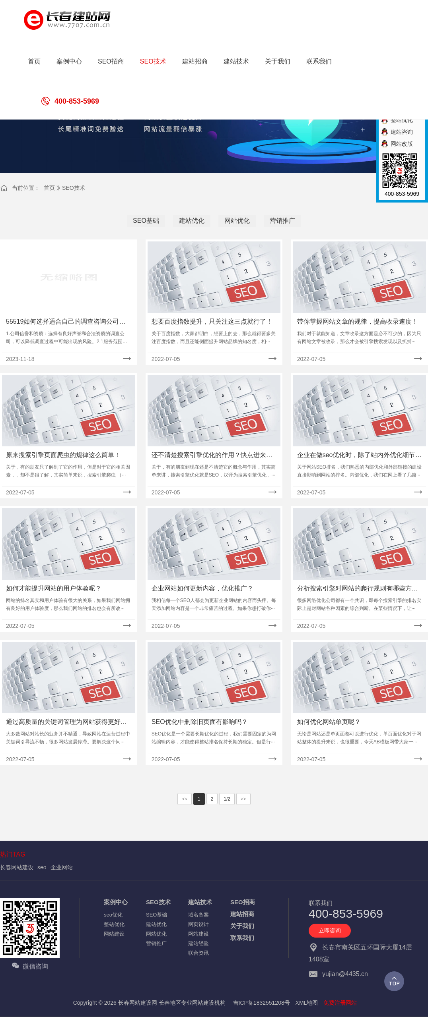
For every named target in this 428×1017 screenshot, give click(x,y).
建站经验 (198, 943)
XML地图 (307, 1003)
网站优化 (237, 220)
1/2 (227, 799)
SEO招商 (242, 902)
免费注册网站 (340, 1003)
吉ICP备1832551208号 (261, 1003)
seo (42, 867)
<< (184, 799)
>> (243, 799)
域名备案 (198, 915)
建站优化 (191, 220)
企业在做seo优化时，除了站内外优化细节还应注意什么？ (359, 456)
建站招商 (242, 914)
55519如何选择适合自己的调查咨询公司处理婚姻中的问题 (66, 322)
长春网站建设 (16, 867)
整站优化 (114, 924)
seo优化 (113, 915)
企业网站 (62, 867)
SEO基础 (146, 220)
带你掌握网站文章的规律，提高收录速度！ (357, 321)
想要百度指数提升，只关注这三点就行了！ (212, 321)
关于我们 (242, 925)
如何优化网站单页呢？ (329, 721)
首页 (49, 188)
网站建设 (114, 934)
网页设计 (198, 924)
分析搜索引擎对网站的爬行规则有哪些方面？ (354, 589)
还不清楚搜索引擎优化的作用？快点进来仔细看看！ (212, 456)
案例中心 (116, 902)
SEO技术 (73, 188)
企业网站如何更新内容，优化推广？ (202, 588)
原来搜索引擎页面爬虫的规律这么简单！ (63, 455)
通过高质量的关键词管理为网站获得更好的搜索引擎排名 (66, 722)
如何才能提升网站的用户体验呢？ (53, 588)
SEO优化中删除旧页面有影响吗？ (200, 721)
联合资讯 (198, 953)
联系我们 (242, 937)
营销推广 (282, 220)
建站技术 (200, 902)
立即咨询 (330, 930)
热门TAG (12, 854)
